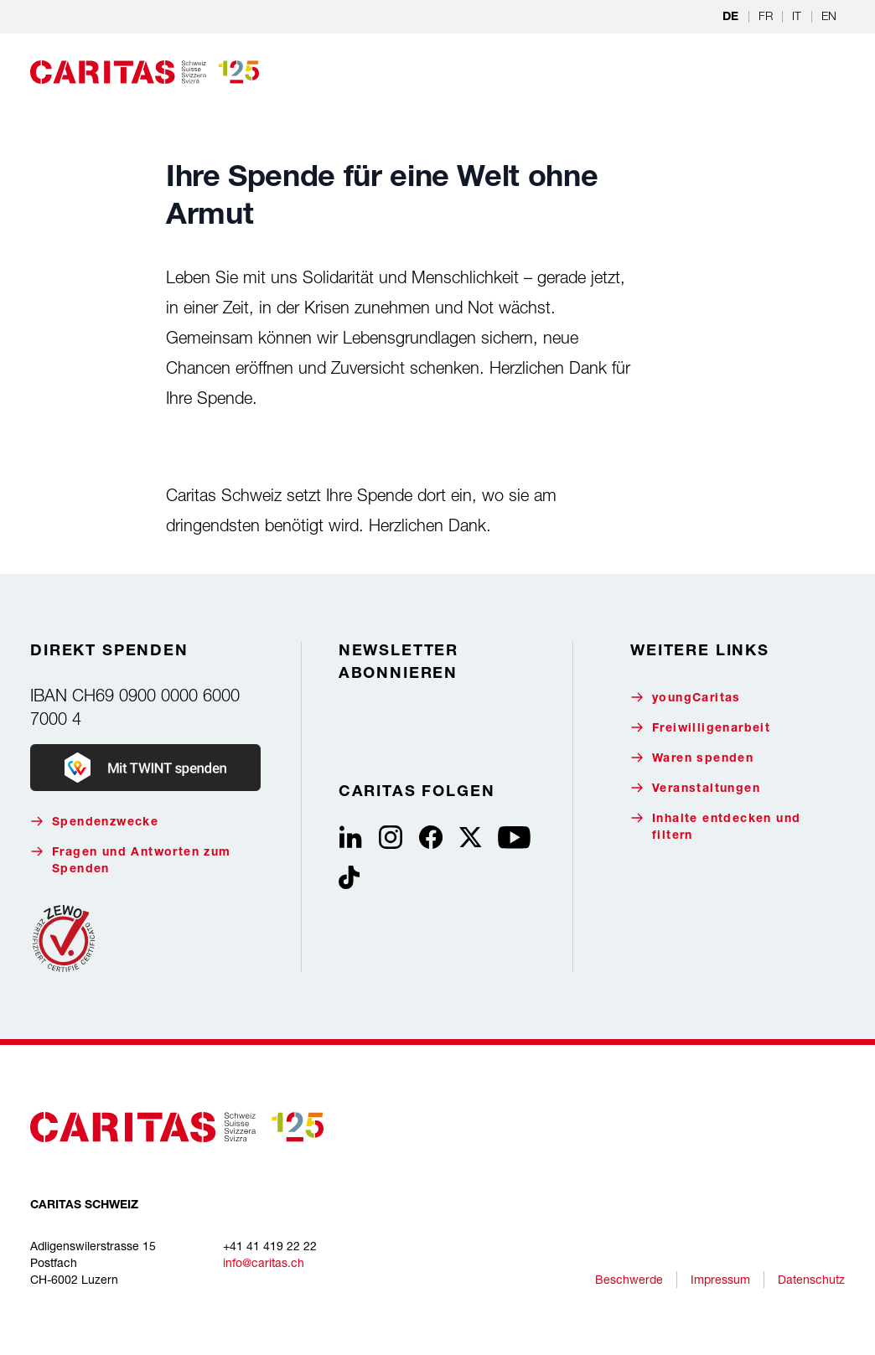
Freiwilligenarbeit (700, 728)
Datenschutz (811, 1279)
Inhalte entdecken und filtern (715, 826)
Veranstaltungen (695, 788)
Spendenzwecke (94, 822)
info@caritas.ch (263, 1262)
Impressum (720, 1279)
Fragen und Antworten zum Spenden (130, 860)
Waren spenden (691, 758)
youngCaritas (685, 697)
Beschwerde (629, 1279)
